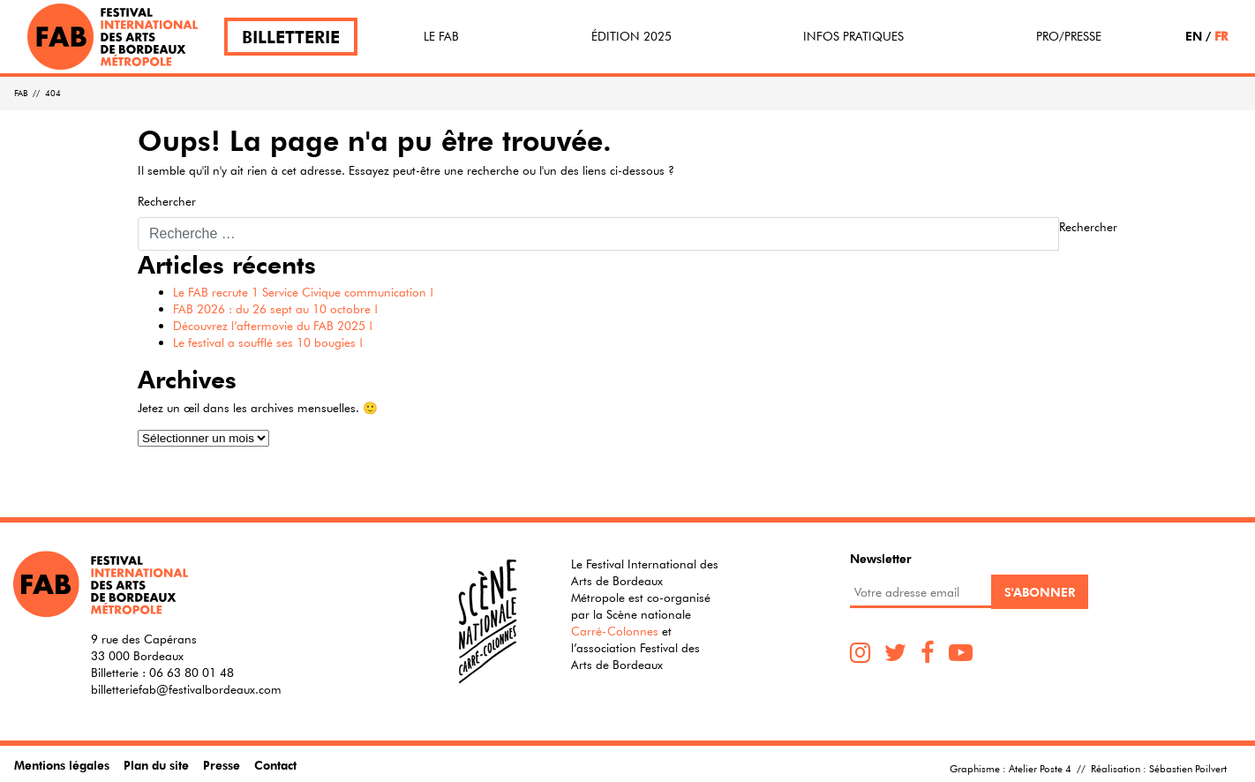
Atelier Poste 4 (1040, 768)
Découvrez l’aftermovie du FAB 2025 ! (272, 326)
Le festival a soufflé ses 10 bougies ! (268, 342)
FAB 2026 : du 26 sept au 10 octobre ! (275, 309)
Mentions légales (61, 764)
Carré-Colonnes (614, 631)
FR (1221, 35)
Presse (221, 764)
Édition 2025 (631, 36)
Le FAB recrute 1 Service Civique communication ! (303, 292)
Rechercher (167, 201)
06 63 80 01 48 (191, 672)
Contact (275, 764)
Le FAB (441, 36)
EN (1193, 35)
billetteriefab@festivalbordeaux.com (186, 689)
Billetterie (291, 37)
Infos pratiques (853, 36)
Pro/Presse (1068, 36)
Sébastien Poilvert (1188, 768)
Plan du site (156, 764)
